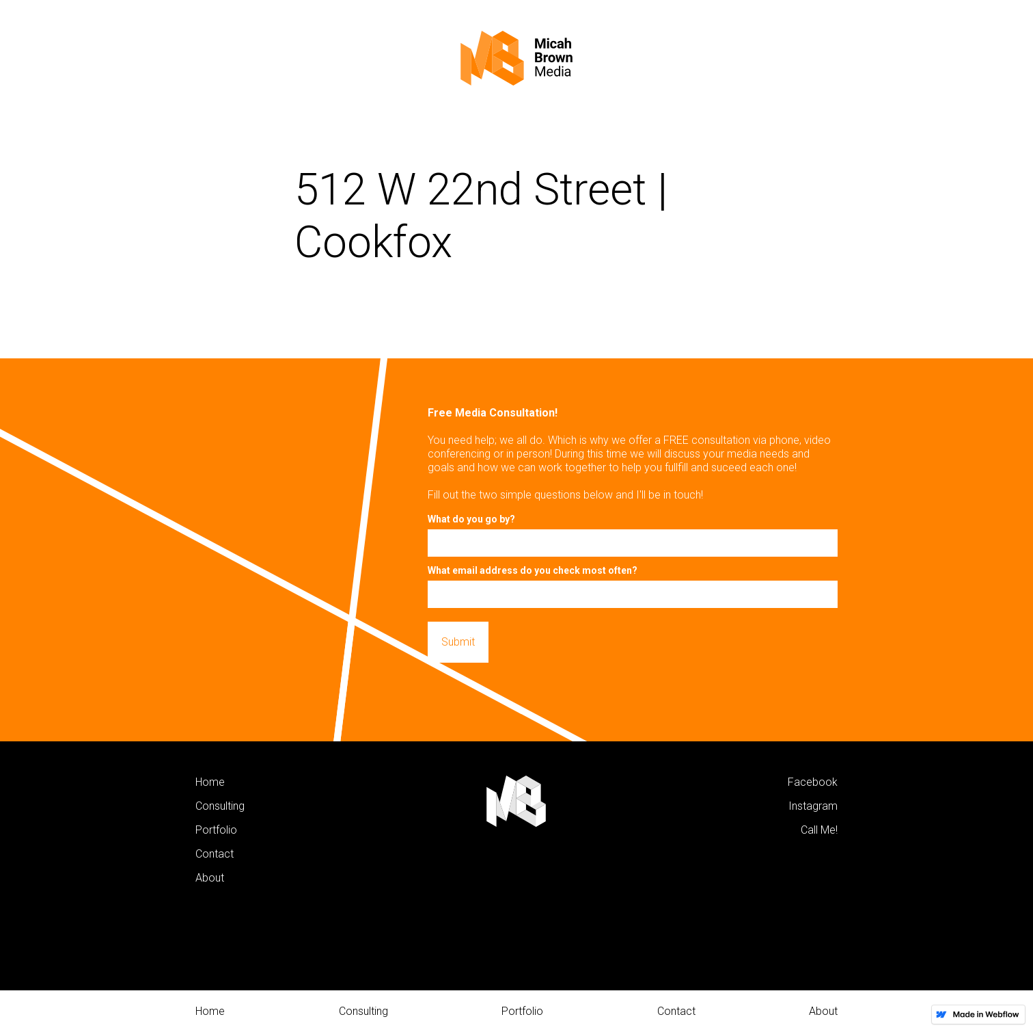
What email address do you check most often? (532, 570)
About (823, 1011)
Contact (676, 1011)
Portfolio (522, 1011)
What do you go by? (471, 519)
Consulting (363, 1011)
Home (210, 1011)
